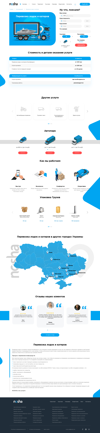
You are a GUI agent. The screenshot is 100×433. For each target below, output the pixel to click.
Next (70, 41)
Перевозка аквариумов (57, 411)
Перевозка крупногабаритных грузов (22, 413)
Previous (60, 41)
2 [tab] (49, 149)
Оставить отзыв (50, 334)
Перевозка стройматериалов (78, 411)
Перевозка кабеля (37, 413)
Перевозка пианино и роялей (78, 415)
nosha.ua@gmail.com (70, 429)
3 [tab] (50, 149)
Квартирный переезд (57, 409)
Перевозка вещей (37, 417)
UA (75, 3)
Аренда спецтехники (18, 411)
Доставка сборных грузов (39, 409)
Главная (11, 9)
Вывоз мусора (74, 407)
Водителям (75, 401)
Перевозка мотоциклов (38, 415)
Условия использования (34, 429)
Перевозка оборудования (58, 415)
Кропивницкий (19, 9)
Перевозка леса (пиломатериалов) (79, 413)
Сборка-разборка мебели (20, 422)
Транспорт (53, 401)
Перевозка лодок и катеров (77, 417)
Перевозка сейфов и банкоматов (60, 417)
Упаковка (67, 401)
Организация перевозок (77, 409)
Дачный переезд (17, 409)
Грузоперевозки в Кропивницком (59, 407)
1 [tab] (47, 149)
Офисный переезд (37, 411)
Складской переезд (37, 422)
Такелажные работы (57, 422)
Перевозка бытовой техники (20, 417)
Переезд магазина (18, 420)
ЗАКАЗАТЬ (23, 152)
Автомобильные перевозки (20, 407)
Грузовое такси (36, 407)
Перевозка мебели (18, 415)
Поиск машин (55, 420)
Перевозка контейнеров (57, 413)
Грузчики (60, 401)
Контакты (88, 401)
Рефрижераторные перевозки (78, 420)
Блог (82, 401)
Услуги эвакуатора (37, 420)
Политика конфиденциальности (18, 429)
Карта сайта (46, 429)
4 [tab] (52, 149)
